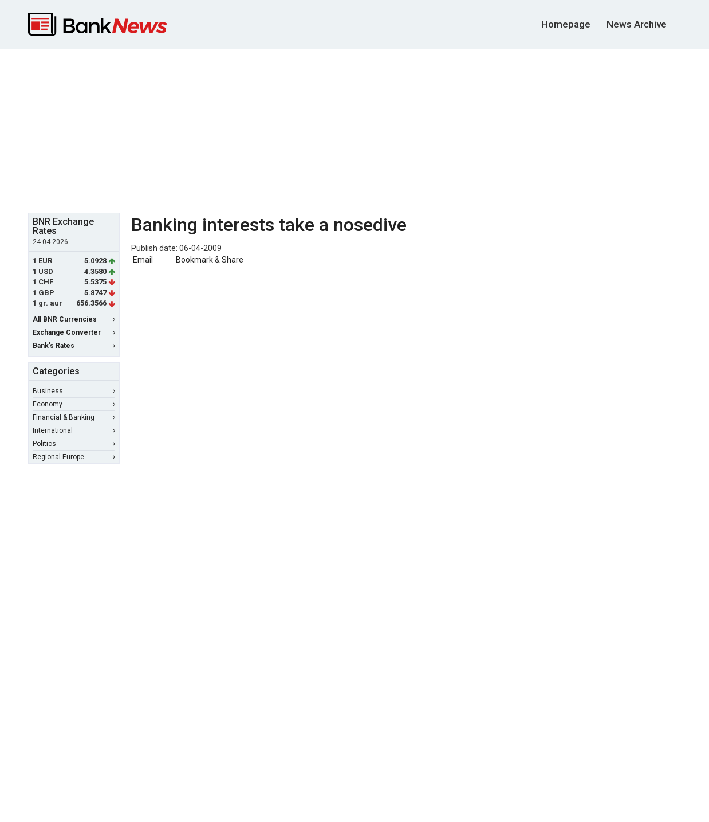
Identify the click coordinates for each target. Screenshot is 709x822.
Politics (74, 444)
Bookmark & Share (209, 259)
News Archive (636, 24)
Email (142, 259)
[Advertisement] (354, 129)
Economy (74, 404)
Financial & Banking (74, 417)
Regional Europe (74, 457)
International (74, 430)
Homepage (565, 24)
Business (74, 391)
